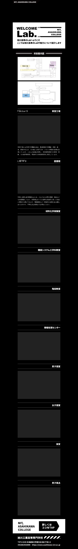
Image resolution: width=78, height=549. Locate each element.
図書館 (52, 65)
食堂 (26, 95)
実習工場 (25, 66)
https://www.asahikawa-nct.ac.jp (46, 545)
